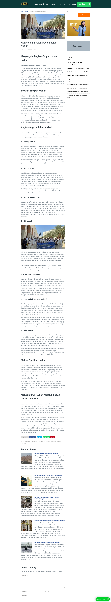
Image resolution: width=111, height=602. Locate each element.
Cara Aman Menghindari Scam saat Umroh (77, 88)
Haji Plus (63, 4)
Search (68, 11)
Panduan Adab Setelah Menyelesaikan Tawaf (78, 75)
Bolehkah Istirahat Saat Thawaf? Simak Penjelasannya (46, 498)
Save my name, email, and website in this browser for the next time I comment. (40, 599)
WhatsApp (46, 437)
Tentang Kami (39, 4)
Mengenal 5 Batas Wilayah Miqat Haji (46, 453)
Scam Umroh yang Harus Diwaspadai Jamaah (78, 84)
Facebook (32, 437)
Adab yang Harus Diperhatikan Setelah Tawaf (78, 68)
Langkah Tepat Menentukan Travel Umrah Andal (49, 520)
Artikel (26, 11)
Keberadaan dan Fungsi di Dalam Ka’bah (47, 542)
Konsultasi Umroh (84, 4)
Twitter (39, 437)
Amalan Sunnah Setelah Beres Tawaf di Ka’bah (78, 71)
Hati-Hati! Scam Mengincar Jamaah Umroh (77, 91)
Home (22, 11)
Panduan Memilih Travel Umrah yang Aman (48, 475)
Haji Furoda (72, 4)
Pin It (52, 437)
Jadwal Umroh (51, 4)
